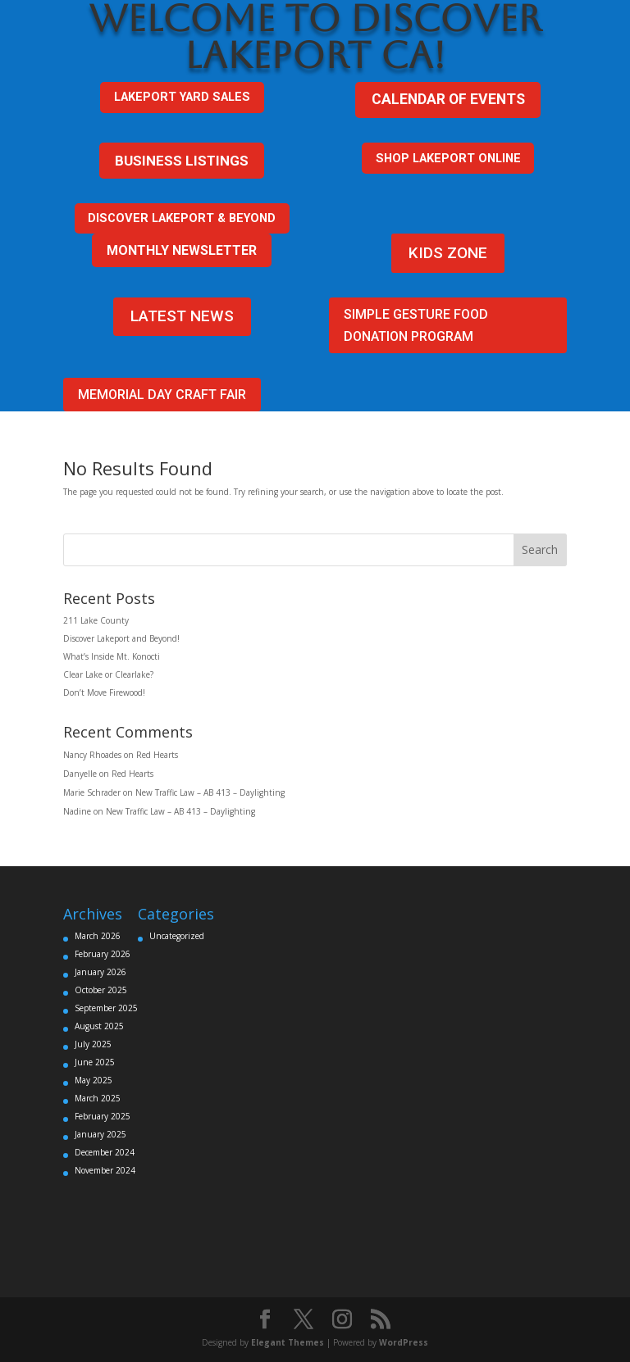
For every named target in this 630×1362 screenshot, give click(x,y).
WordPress (403, 1342)
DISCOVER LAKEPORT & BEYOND (182, 218)
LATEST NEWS (182, 315)
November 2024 (105, 1170)
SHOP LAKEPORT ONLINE (448, 158)
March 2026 (98, 936)
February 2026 (102, 954)
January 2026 (100, 972)
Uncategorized (176, 936)
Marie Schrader (92, 792)
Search (540, 549)
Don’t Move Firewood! (104, 692)
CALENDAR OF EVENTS (448, 99)
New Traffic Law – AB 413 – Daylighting (210, 792)
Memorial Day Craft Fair (162, 394)
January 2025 (100, 1134)
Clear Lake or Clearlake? (108, 674)
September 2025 (106, 1008)
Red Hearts (157, 754)
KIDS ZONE (448, 252)
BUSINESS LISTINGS (182, 160)
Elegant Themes (287, 1342)
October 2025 (101, 990)
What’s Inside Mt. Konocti (111, 656)
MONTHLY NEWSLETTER (182, 250)
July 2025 (93, 1044)
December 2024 (105, 1152)
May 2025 (93, 1080)
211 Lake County (96, 620)
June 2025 (95, 1062)
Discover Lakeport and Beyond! (121, 638)
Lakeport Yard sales (182, 96)
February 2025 (102, 1116)
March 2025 (98, 1098)
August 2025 (99, 1026)
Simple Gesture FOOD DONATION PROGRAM (416, 325)
